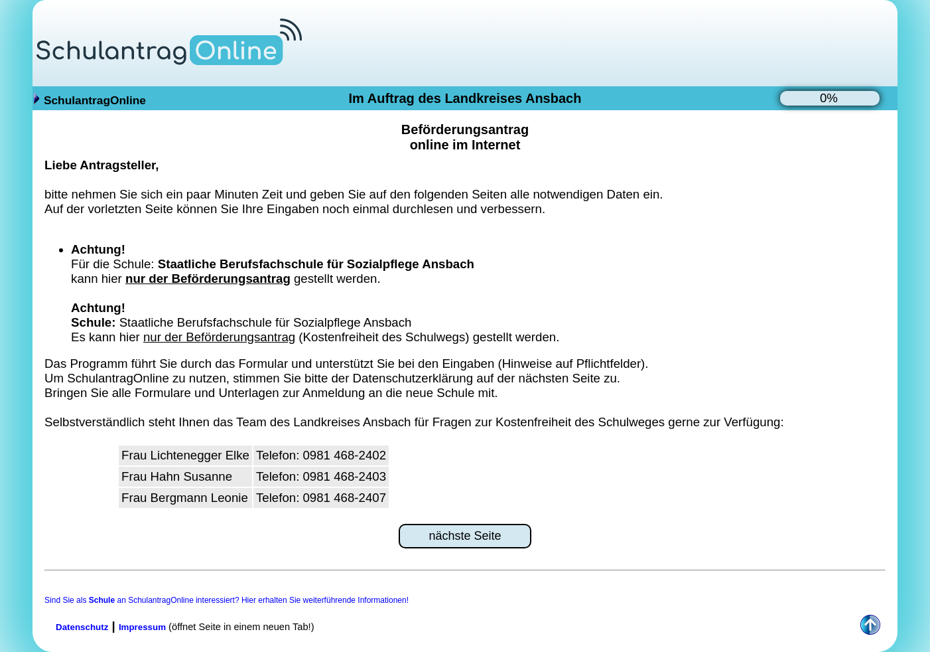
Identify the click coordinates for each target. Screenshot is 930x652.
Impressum (142, 627)
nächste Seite (465, 535)
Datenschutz (82, 627)
